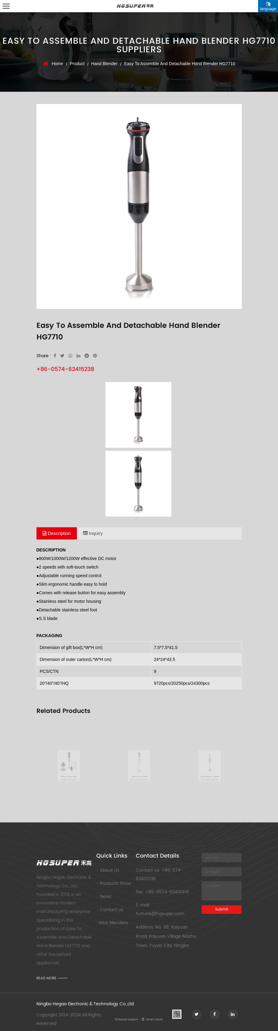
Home (57, 63)
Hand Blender (104, 63)
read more (46, 978)
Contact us (109, 909)
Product (77, 63)
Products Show (113, 883)
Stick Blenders (112, 922)
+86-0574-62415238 (65, 369)
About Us (107, 870)
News (103, 896)
